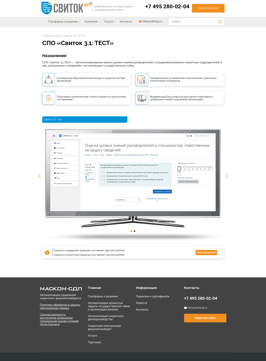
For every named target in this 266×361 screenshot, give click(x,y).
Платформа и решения (103, 296)
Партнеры (94, 342)
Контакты (142, 309)
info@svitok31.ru (150, 21)
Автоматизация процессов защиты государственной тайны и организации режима (109, 306)
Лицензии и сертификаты (152, 296)
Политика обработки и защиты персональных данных (60, 306)
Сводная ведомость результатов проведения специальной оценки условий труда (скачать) (59, 319)
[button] (39, 176)
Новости (141, 303)
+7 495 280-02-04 (200, 298)
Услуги (92, 335)
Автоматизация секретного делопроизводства (106, 317)
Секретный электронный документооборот (104, 327)
